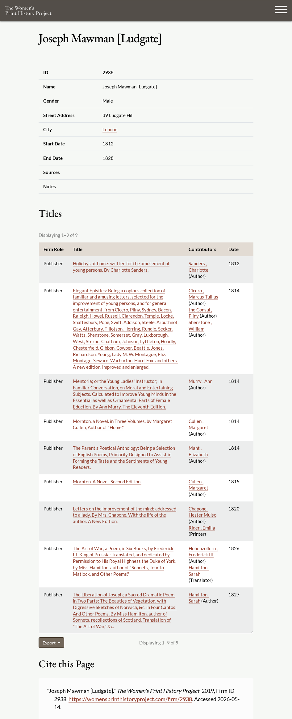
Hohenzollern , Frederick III (203, 552)
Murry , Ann (200, 381)
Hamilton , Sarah (199, 598)
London (109, 129)
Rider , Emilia (202, 527)
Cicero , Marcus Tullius (203, 294)
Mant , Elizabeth (198, 451)
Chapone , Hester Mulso (202, 512)
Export (49, 642)
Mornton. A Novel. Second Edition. (107, 481)
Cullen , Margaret (198, 424)
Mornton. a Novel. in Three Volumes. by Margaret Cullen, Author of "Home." (122, 424)
